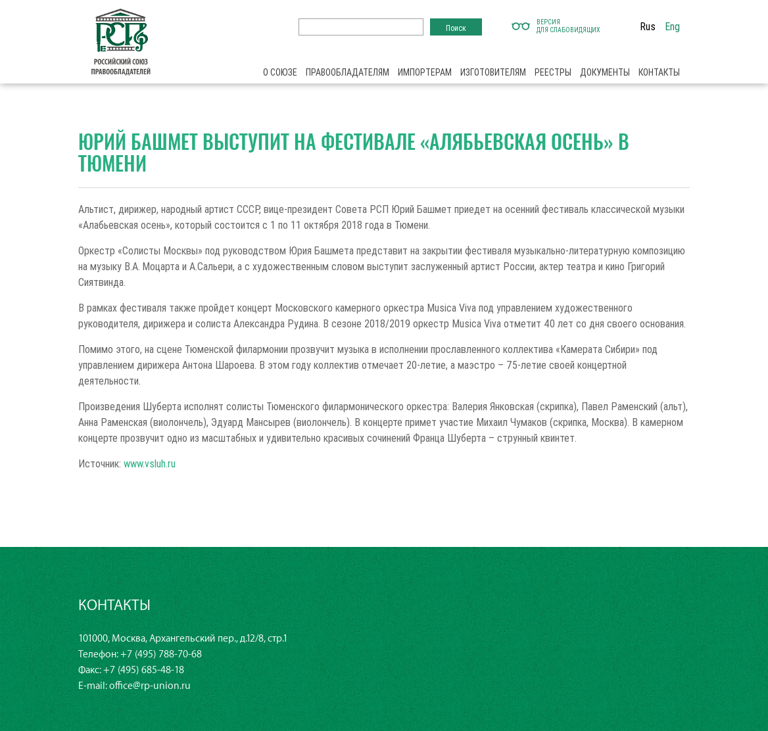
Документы (605, 72)
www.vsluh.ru (150, 463)
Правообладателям (347, 72)
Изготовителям (493, 72)
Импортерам (425, 72)
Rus (648, 26)
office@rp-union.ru (150, 686)
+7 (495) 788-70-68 (161, 654)
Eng (672, 26)
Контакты (659, 72)
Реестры (553, 72)
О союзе (280, 72)
